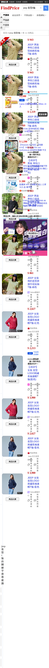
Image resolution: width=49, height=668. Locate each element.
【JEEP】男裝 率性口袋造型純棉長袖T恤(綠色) (34, 166)
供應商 (24, 2)
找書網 (11, 2)
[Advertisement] (24, 63)
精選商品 (4, 16)
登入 (46, 2)
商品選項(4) (33, 233)
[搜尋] (31, 8)
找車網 (18, 2)
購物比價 (4, 2)
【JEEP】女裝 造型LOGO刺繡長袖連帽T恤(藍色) (33, 373)
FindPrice (10, 7)
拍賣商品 (4, 26)
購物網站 (4, 21)
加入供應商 (38, 2)
